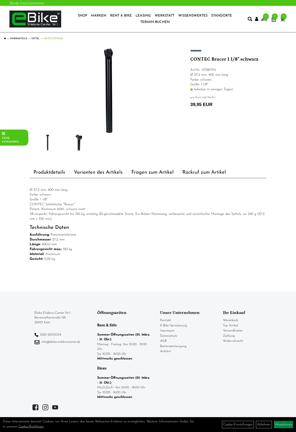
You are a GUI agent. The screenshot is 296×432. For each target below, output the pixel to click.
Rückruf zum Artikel (204, 172)
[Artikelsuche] (250, 20)
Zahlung (229, 335)
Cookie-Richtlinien (31, 426)
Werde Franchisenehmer (26, 3)
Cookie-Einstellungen (238, 424)
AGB (163, 341)
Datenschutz (168, 335)
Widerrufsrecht (233, 341)
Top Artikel (230, 325)
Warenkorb (230, 320)
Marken (98, 16)
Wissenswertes (192, 16)
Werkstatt (164, 16)
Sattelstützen (53, 38)
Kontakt (165, 320)
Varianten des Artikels (98, 172)
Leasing (143, 16)
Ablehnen (264, 424)
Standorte (221, 16)
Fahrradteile (18, 38)
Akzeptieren (283, 424)
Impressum (167, 330)
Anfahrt (165, 351)
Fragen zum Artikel (152, 172)
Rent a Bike (121, 16)
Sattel (35, 38)
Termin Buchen (155, 22)
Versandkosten (233, 330)
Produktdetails (49, 172)
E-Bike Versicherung (173, 325)
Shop (82, 16)
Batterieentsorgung (173, 346)
